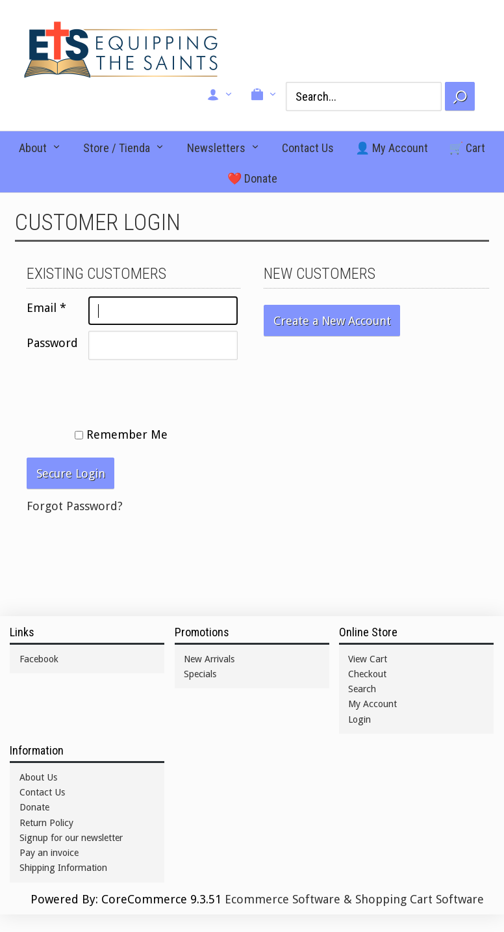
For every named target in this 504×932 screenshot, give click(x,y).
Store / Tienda (116, 148)
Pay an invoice (49, 853)
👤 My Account (391, 148)
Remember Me (121, 434)
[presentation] (125, 391)
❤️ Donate (252, 178)
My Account (372, 704)
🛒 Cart (467, 148)
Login (359, 719)
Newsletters (216, 148)
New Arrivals (209, 659)
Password (52, 343)
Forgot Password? (75, 506)
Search (362, 689)
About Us (38, 777)
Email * (46, 308)
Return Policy (46, 823)
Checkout (367, 674)
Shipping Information (63, 867)
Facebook (38, 659)
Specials (200, 674)
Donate (34, 807)
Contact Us (308, 148)
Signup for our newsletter (71, 838)
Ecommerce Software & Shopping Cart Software (354, 899)
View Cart (367, 659)
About (33, 148)
